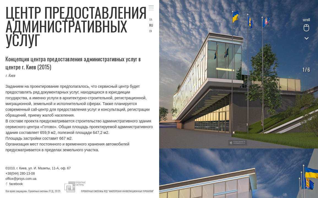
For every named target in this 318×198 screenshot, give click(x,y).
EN (150, 31)
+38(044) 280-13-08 (20, 173)
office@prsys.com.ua (21, 178)
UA (150, 19)
